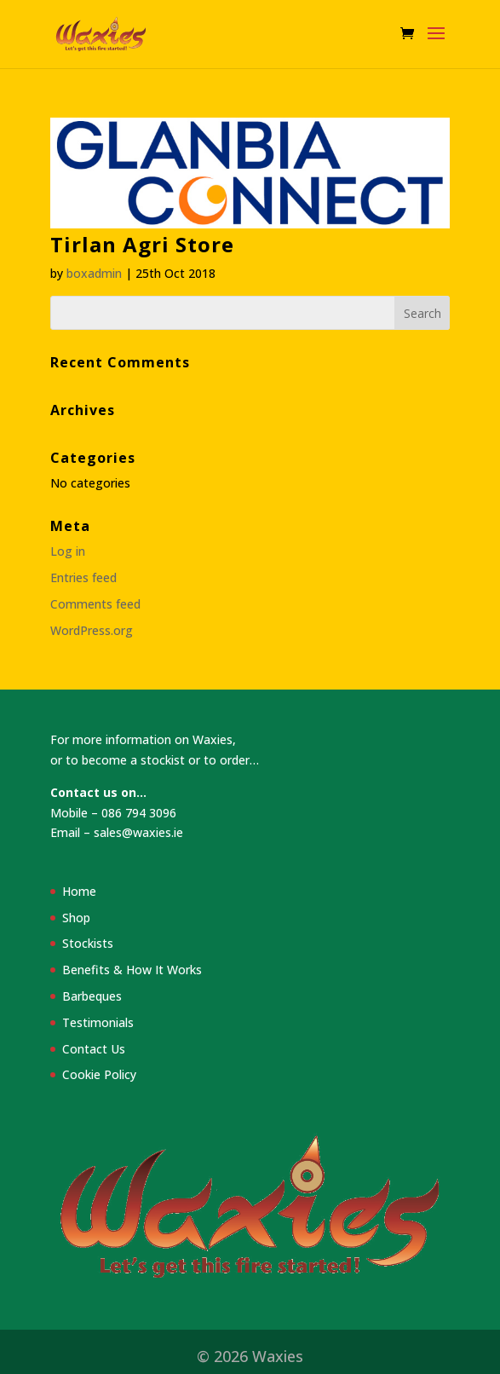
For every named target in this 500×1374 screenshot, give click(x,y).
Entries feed (83, 577)
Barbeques (92, 996)
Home (79, 891)
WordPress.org (91, 630)
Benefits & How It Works (132, 969)
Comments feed (95, 604)
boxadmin (94, 273)
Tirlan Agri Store (142, 244)
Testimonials (98, 1022)
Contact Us (93, 1049)
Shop (76, 917)
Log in (67, 551)
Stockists (87, 943)
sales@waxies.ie (138, 832)
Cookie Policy (99, 1074)
